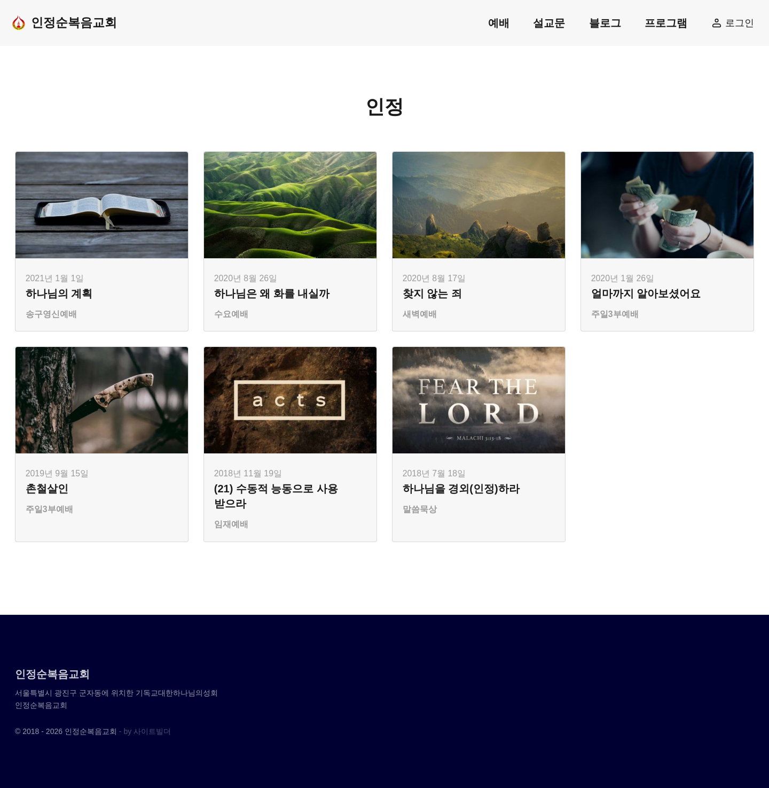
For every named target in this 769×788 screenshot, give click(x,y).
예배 (498, 23)
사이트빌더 (152, 731)
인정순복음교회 (64, 23)
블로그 (605, 23)
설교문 (549, 23)
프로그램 (666, 23)
